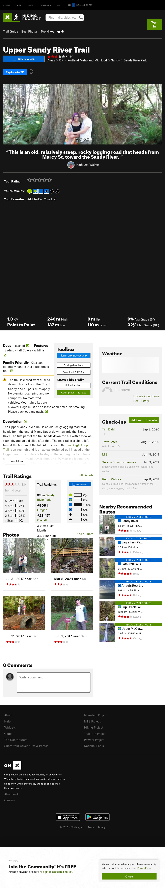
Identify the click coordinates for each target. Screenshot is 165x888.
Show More (15, 460)
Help (7, 720)
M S (105, 453)
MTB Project (92, 720)
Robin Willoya (111, 478)
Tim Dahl (108, 428)
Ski (59, 5)
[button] (7, 113)
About (8, 714)
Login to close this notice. (57, 871)
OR (61, 60)
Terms (91, 824)
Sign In (154, 24)
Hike (30, 5)
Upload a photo (73, 384)
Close (129, 876)
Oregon (42, 509)
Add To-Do (34, 198)
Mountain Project (95, 714)
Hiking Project (93, 726)
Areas (51, 60)
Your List (50, 198)
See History (141, 400)
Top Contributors (15, 738)
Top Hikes (47, 31)
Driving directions (73, 364)
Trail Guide (10, 31)
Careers (9, 797)
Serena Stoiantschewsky (119, 461)
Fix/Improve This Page (73, 391)
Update (146, 395)
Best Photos (29, 31)
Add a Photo (85, 533)
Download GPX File (73, 371)
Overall (42, 519)
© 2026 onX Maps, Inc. (72, 824)
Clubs (8, 732)
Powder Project (94, 738)
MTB (19, 5)
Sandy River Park (135, 60)
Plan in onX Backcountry (73, 354)
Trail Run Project (95, 732)
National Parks (94, 744)
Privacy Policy (144, 868)
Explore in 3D (15, 72)
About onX (11, 792)
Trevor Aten (110, 441)
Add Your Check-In (144, 419)
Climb (7, 5)
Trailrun (45, 5)
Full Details (85, 474)
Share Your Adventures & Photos (26, 744)
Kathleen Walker (87, 164)
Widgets (10, 726)
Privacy (101, 824)
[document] (129, 871)
